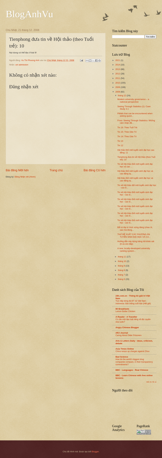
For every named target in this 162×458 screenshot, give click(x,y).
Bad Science (122, 357)
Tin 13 (120, 141)
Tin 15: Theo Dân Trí (126, 132)
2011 (118, 78)
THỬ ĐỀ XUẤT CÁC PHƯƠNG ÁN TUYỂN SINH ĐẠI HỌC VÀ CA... (134, 235)
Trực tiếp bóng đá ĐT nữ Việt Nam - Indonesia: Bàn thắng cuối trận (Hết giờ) (133, 302)
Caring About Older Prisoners (129, 335)
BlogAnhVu (29, 14)
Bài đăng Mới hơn (17, 170)
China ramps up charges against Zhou (132, 351)
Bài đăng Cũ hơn (95, 170)
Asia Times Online (125, 349)
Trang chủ (56, 170)
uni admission (21, 64)
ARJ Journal (122, 333)
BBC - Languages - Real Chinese (132, 370)
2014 (118, 64)
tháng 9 (122, 266)
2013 (118, 69)
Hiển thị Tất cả (151, 382)
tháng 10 (122, 261)
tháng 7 (122, 275)
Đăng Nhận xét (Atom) (25, 177)
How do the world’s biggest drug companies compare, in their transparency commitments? (134, 362)
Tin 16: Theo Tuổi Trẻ (127, 127)
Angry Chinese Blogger (127, 327)
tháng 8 (122, 270)
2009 (118, 87)
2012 (118, 73)
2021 (118, 60)
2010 (118, 83)
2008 (118, 92)
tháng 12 (122, 95)
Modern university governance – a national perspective (133, 100)
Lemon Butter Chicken (125, 311)
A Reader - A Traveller (126, 317)
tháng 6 (122, 279)
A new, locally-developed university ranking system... (133, 249)
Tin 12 (120, 145)
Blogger (95, 451)
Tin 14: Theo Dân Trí (126, 136)
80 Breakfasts (122, 309)
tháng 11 (122, 256)
